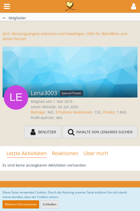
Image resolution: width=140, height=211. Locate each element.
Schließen (49, 204)
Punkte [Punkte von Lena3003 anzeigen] (109, 112)
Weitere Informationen (21, 204)
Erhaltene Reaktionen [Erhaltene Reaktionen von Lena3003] (74, 112)
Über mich (95, 153)
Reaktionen (65, 153)
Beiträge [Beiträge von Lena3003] (38, 112)
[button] (7, 6)
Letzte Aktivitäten (26, 153)
